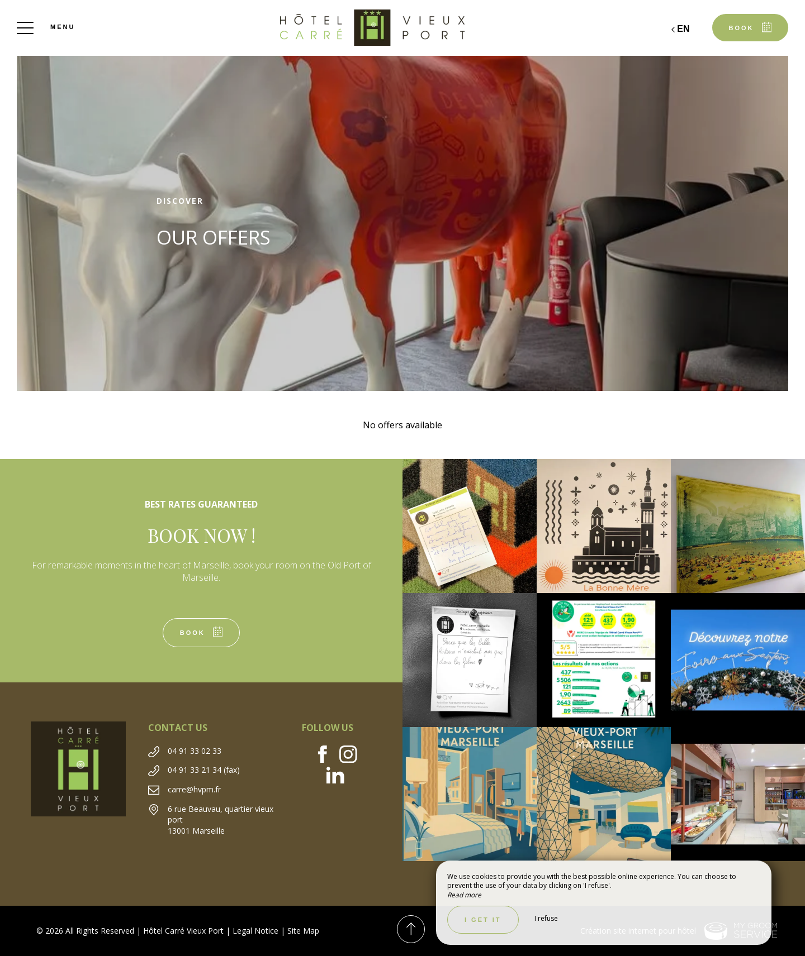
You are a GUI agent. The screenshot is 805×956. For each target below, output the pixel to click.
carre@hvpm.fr (194, 789)
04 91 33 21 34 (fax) (204, 769)
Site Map (303, 930)
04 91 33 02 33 (194, 750)
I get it (483, 919)
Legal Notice (255, 930)
